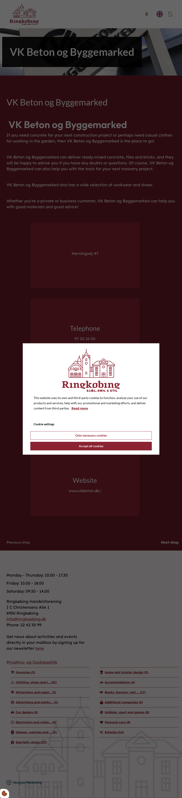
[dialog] (91, 399)
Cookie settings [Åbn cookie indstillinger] (44, 424)
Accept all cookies (91, 446)
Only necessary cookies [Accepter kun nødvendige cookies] (91, 435)
